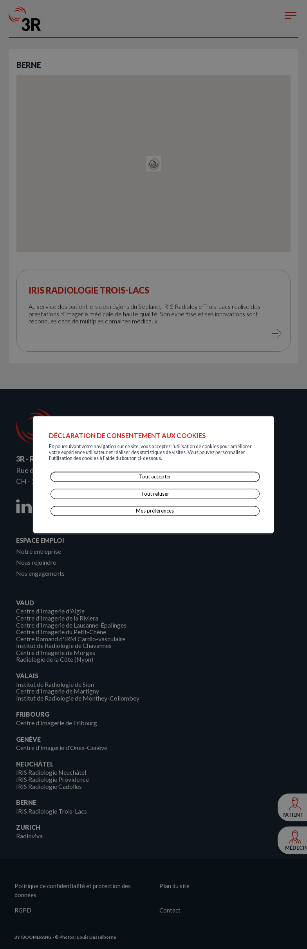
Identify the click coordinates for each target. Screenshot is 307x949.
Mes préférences (155, 510)
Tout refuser (155, 494)
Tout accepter (155, 477)
